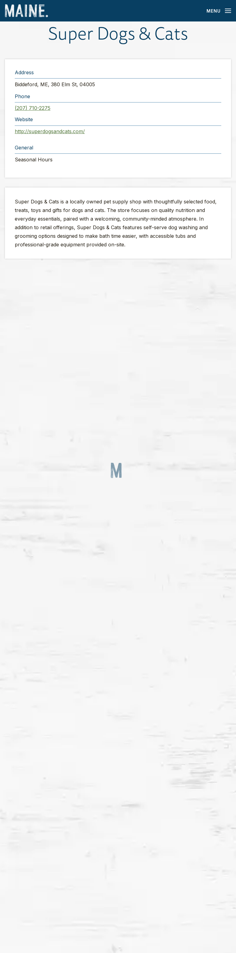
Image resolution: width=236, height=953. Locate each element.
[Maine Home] (26, 10)
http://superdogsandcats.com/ (50, 131)
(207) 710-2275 (32, 108)
